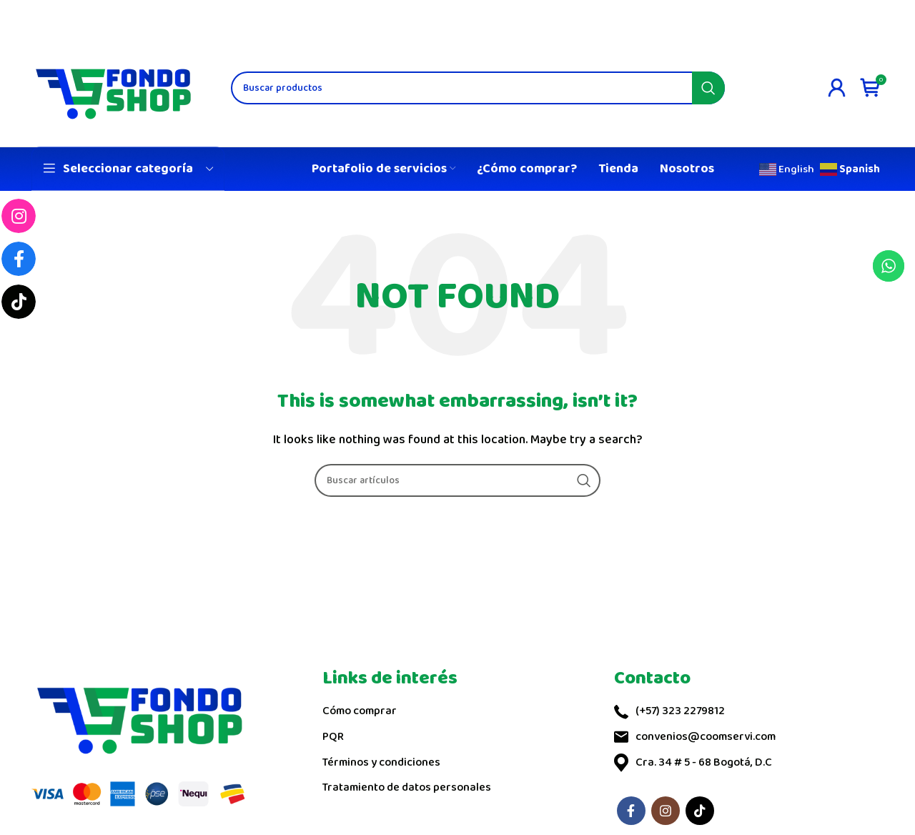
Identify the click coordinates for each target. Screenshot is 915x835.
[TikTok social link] (700, 810)
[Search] (478, 87)
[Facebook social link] (631, 810)
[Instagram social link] (665, 810)
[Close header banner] (897, 14)
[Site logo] (113, 87)
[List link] (457, 711)
